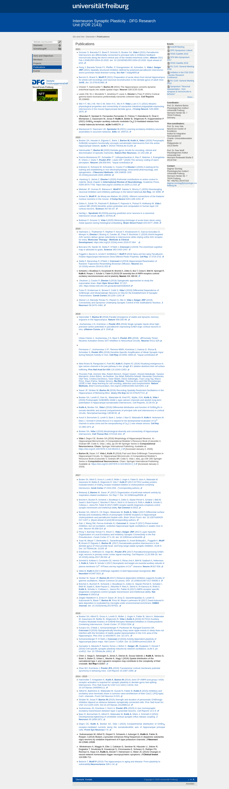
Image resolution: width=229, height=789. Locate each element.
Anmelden (190, 784)
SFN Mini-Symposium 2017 (178, 58)
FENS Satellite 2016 (177, 54)
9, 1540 (107, 329)
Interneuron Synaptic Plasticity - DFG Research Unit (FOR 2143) (114, 23)
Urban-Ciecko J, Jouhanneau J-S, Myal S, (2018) (109, 338)
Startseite (90, 36)
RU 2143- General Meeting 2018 (180, 67)
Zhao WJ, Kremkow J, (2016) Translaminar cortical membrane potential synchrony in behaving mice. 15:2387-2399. (119, 669)
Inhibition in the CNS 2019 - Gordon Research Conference (180, 75)
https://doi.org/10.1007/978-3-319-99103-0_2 (101, 449)
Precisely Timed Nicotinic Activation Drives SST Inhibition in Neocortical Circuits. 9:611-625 (119, 339)
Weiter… (190, 97)
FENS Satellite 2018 (177, 63)
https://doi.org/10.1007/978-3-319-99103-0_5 (113, 464)
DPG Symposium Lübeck (180, 50)
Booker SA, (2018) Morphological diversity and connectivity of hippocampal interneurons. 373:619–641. (118, 432)
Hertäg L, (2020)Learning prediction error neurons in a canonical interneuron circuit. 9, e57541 (116, 214)
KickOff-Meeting (175, 47)
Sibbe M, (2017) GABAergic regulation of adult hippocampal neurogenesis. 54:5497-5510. (117, 572)
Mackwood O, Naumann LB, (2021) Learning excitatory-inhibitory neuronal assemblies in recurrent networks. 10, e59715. (121, 130)
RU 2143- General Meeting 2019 (180, 82)
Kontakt (88, 779)
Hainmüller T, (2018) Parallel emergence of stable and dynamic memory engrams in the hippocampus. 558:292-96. (119, 318)
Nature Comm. (93, 329)
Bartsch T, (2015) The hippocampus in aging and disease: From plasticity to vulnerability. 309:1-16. (119, 762)
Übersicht (80, 779)
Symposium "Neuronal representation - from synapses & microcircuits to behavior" (179, 90)
